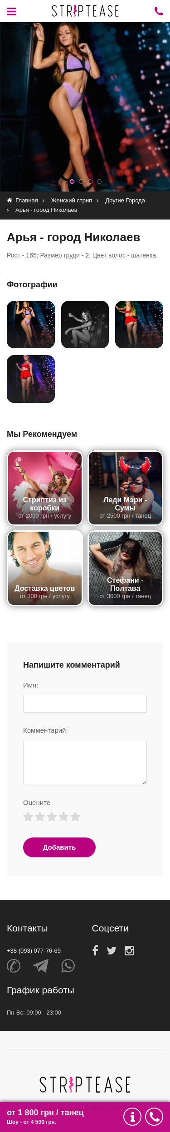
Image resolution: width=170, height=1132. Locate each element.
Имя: (30, 685)
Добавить (59, 847)
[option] (85, 107)
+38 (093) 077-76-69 (34, 950)
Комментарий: (45, 730)
